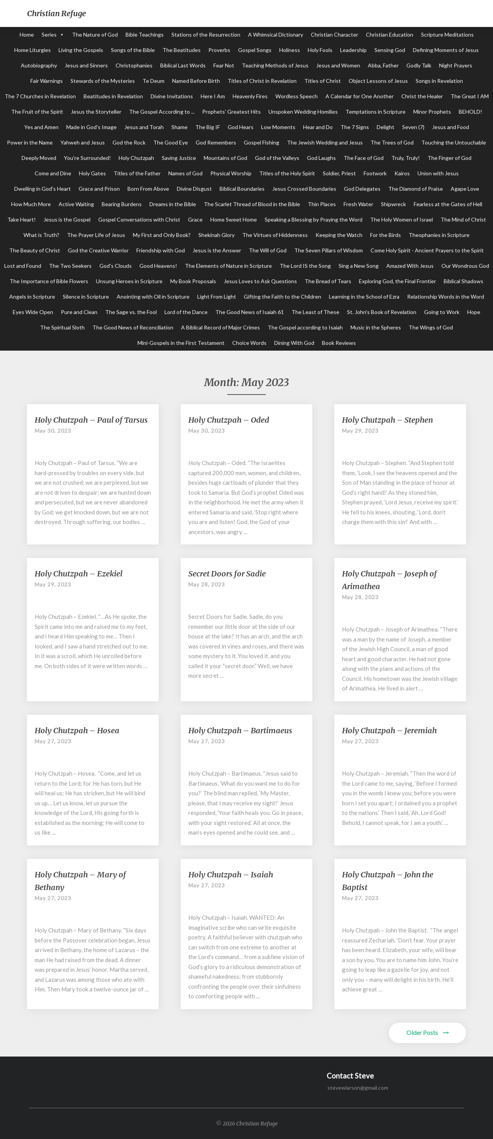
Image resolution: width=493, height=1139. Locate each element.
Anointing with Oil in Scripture (153, 296)
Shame (179, 127)
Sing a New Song (359, 265)
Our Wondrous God (465, 265)
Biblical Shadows (463, 281)
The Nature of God (95, 34)
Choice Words (249, 342)
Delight (385, 127)
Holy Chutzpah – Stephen (387, 420)
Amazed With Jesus (410, 265)
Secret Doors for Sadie (227, 573)
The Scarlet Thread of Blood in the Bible (252, 204)
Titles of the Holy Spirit (287, 173)
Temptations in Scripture (375, 111)
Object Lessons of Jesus (378, 80)
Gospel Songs (255, 50)
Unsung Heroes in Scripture (129, 281)
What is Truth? (41, 235)
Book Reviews (339, 342)
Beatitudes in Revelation (113, 96)
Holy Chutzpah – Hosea (77, 730)
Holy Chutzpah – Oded (228, 420)
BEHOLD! (470, 111)
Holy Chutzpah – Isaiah (230, 874)
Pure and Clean (79, 312)
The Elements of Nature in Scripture (228, 265)
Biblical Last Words (183, 65)
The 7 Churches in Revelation (40, 96)
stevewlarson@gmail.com (357, 1087)
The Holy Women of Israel (401, 219)
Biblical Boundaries (242, 188)
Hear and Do (318, 127)
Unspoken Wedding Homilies (303, 111)
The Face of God (364, 158)
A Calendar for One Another (359, 96)
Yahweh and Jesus (82, 142)
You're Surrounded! (87, 158)
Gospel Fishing (261, 142)
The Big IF (207, 127)
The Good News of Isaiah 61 (249, 312)
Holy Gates (92, 173)
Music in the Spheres (375, 327)
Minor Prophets (432, 111)
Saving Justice (179, 158)
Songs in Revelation (439, 80)
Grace (195, 219)
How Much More (31, 204)
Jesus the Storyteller (96, 111)
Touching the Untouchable (453, 142)
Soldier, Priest (339, 173)
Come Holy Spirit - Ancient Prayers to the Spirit (427, 250)
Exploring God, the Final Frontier (397, 281)
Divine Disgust (194, 188)
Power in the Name (30, 142)
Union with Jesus (438, 173)
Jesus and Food (450, 127)
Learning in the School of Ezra (364, 296)
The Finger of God (449, 158)
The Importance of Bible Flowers (49, 281)
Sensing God (389, 50)
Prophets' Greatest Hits (231, 111)
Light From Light (216, 296)
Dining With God (294, 342)
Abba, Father (383, 65)
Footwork (375, 173)
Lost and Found (22, 265)
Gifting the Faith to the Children (282, 296)
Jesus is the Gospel (67, 219)
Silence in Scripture (86, 296)
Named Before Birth (196, 80)
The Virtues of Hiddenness (275, 235)
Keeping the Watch (338, 235)
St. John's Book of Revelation (381, 312)
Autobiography (39, 65)
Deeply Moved (39, 158)
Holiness (289, 50)
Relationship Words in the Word (445, 296)
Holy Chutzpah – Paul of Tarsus (91, 420)
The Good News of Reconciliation (132, 327)
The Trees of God (392, 142)
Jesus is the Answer (217, 250)
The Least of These (315, 312)
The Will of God (268, 250)
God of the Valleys (277, 158)
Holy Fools (320, 50)
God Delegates (362, 188)
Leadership (353, 50)
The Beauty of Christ (34, 250)
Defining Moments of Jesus (446, 50)
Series (49, 34)
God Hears (240, 127)
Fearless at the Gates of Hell (448, 204)
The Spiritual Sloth (62, 327)
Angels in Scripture (32, 296)
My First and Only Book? (162, 235)
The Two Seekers (70, 265)
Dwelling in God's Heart (42, 188)
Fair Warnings (46, 80)
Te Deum (153, 80)
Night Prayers (455, 65)
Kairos (402, 173)
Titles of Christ (322, 80)
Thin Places (322, 204)
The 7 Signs (354, 127)
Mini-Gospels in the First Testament (181, 342)
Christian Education (389, 34)
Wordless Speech (296, 96)
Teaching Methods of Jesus (275, 65)
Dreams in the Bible (172, 204)
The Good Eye (170, 142)
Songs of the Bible (133, 50)
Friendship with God (160, 250)
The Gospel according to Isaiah (305, 327)
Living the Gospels (81, 50)
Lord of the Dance (186, 312)
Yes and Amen (41, 127)
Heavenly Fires (250, 96)
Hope (473, 312)
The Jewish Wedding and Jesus (325, 142)
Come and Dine (53, 173)
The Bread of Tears (328, 281)
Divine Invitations (172, 96)
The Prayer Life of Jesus (96, 235)
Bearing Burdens (122, 204)
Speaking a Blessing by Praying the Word (313, 219)
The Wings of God (431, 327)
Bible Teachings (145, 34)
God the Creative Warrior (98, 250)
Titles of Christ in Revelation (262, 80)
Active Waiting (76, 204)
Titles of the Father (137, 173)
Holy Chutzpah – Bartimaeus (240, 730)
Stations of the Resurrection (205, 34)
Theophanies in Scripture (439, 235)
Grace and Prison (99, 188)
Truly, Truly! (405, 158)
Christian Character (334, 34)
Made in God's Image (91, 127)
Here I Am (213, 96)
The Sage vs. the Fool (131, 312)
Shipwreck (393, 204)
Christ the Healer (422, 96)
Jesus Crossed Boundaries (304, 188)
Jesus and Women (338, 65)
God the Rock (129, 142)
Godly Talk (418, 65)
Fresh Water (358, 204)
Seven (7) (413, 127)
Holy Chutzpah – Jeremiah (389, 730)
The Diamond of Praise (415, 188)
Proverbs (219, 50)
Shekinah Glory (216, 235)
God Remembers (216, 142)
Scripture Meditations (447, 34)
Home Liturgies (32, 50)
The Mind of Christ (463, 219)
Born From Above (148, 188)
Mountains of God (225, 158)
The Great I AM (470, 96)
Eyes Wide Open (33, 312)
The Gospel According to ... (162, 111)
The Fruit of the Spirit (37, 111)
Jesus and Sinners (86, 65)
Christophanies (134, 65)
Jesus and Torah (144, 127)
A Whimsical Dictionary (275, 34)
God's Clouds (115, 265)
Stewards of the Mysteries (102, 80)
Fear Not (223, 65)
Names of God (185, 173)
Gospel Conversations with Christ (139, 219)
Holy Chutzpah (136, 158)
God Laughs (321, 158)
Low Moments (278, 127)
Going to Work (441, 312)
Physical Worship (231, 173)
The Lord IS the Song (305, 265)
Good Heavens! (158, 265)
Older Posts (427, 1032)
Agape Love (465, 188)
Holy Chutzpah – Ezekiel (78, 573)
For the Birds (385, 235)
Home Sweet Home (233, 219)
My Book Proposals (193, 281)
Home (27, 34)
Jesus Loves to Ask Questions (260, 281)
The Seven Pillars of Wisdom (328, 250)
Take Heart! (21, 219)
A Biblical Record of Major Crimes (220, 327)
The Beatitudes (182, 50)
